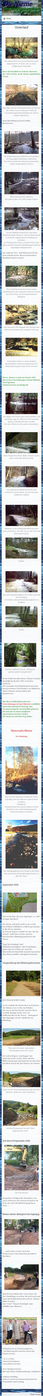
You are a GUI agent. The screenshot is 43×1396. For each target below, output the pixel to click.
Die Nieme (18, 4)
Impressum (35, 1394)
